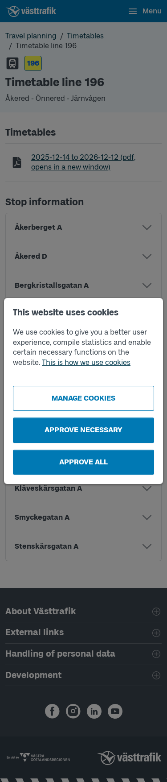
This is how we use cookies (86, 362)
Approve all (83, 462)
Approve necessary (83, 430)
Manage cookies (83, 398)
